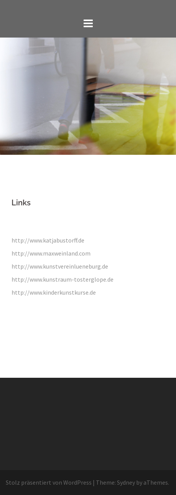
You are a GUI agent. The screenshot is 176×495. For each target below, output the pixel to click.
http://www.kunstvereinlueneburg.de (60, 266)
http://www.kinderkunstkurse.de (54, 292)
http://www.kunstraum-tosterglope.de (62, 279)
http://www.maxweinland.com (51, 253)
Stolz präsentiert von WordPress (49, 482)
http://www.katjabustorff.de (48, 240)
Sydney (126, 482)
